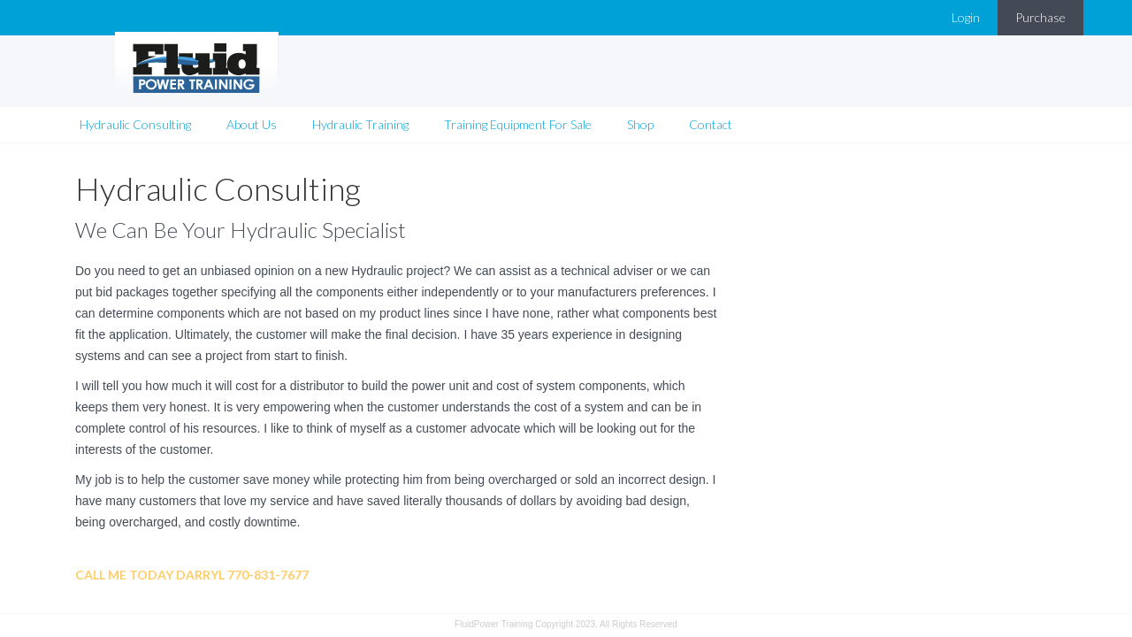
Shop (640, 101)
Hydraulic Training (360, 101)
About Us (251, 101)
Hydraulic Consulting (135, 101)
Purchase (1040, 17)
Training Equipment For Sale (518, 101)
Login (966, 17)
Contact (710, 101)
